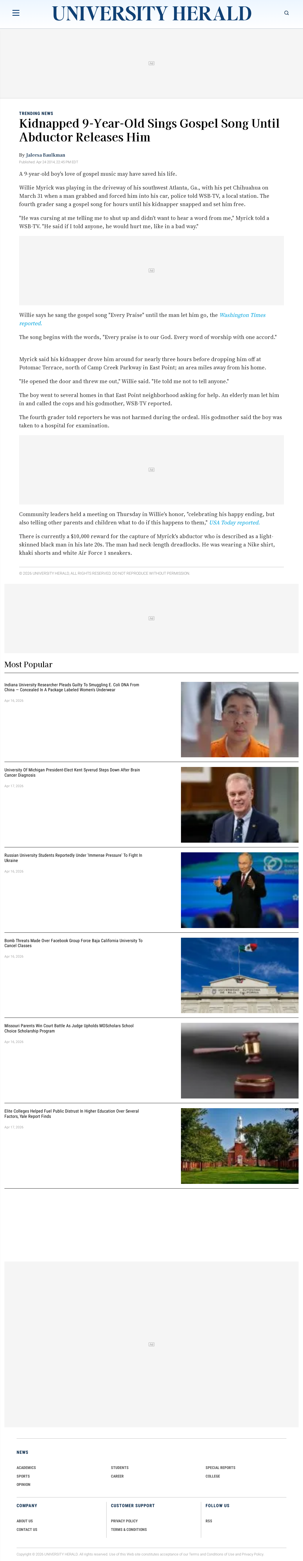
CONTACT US (27, 1529)
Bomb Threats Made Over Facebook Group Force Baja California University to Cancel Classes (73, 943)
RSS (209, 1521)
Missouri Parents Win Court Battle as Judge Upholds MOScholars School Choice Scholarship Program (69, 1028)
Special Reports (220, 1467)
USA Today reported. (234, 522)
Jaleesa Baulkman (45, 154)
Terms (194, 1554)
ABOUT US (25, 1521)
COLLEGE (213, 1476)
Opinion (23, 1484)
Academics (26, 1467)
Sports (23, 1476)
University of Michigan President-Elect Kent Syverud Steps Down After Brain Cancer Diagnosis (72, 772)
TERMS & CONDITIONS (129, 1529)
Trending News (36, 113)
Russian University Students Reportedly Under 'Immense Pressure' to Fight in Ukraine (73, 858)
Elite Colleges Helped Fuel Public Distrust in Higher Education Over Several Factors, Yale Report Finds (71, 1113)
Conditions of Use (220, 1554)
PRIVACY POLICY (124, 1521)
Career (117, 1476)
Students (120, 1467)
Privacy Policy (252, 1554)
